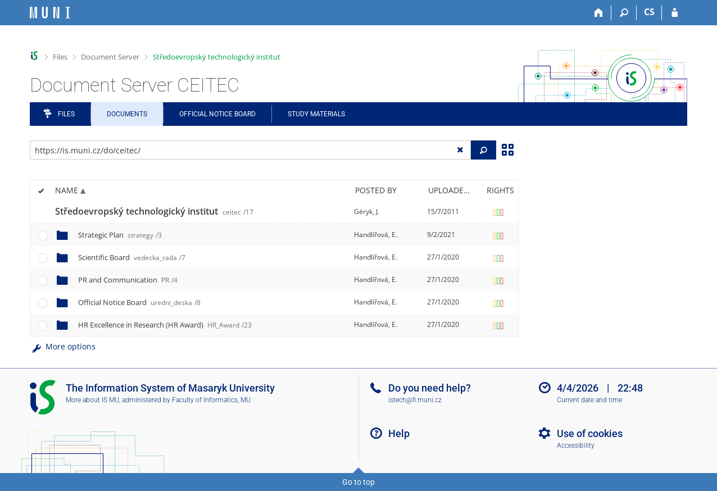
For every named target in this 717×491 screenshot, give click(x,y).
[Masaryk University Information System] (50, 12)
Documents (127, 114)
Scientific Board (131, 257)
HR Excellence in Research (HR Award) (165, 325)
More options (63, 346)
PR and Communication (128, 280)
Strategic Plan (120, 235)
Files (60, 57)
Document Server (110, 57)
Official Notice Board (139, 302)
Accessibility (576, 445)
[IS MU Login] (674, 13)
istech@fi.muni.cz (415, 400)
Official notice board (217, 114)
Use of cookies (590, 433)
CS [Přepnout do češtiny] (649, 12)
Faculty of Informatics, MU (211, 400)
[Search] (624, 13)
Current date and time (589, 400)
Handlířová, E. (375, 234)
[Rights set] (498, 212)
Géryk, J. (366, 211)
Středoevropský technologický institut (216, 57)
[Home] (598, 13)
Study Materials (316, 114)
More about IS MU (92, 400)
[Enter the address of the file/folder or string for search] (250, 150)
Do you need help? (429, 388)
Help (399, 433)
